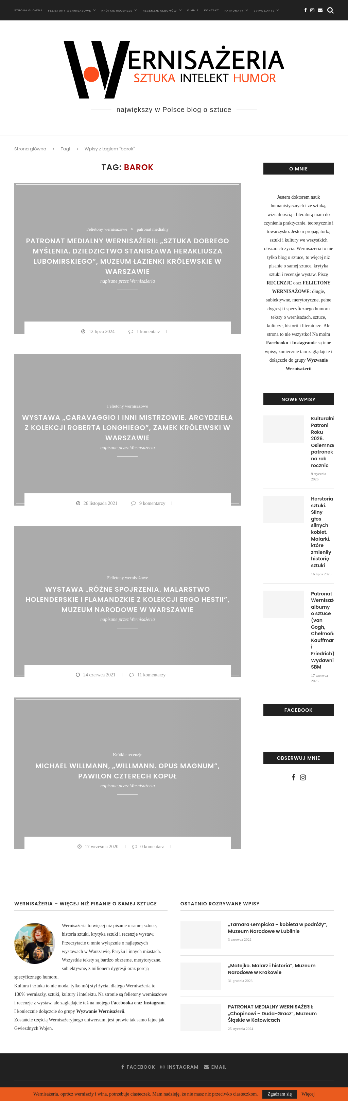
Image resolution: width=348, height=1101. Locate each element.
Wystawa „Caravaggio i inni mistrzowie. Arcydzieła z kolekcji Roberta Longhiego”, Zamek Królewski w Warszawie (127, 428)
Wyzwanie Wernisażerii (100, 1011)
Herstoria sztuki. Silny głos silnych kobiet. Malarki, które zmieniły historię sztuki (322, 532)
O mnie (193, 10)
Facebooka (122, 1002)
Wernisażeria (142, 280)
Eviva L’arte (264, 10)
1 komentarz (144, 331)
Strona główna (28, 10)
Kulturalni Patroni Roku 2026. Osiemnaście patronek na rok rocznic (322, 442)
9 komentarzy (148, 503)
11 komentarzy (147, 674)
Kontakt (211, 10)
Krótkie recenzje (117, 10)
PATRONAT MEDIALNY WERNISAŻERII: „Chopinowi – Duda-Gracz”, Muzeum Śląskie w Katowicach (272, 1013)
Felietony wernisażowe (106, 229)
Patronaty (234, 10)
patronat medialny (153, 229)
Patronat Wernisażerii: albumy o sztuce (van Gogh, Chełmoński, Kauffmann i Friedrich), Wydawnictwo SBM (322, 631)
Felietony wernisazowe (69, 10)
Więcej (308, 1094)
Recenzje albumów (160, 10)
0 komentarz (148, 846)
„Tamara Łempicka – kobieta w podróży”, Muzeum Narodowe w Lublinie (278, 928)
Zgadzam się (279, 1094)
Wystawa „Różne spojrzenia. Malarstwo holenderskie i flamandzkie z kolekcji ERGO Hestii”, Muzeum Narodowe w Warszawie (127, 599)
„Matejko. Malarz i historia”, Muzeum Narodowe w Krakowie (272, 969)
